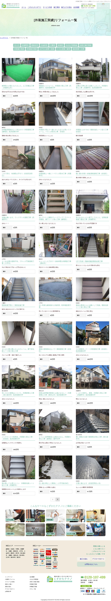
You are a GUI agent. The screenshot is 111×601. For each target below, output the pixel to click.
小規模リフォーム (10, 580)
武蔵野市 (25, 45)
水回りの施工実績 (34, 582)
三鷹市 (52, 45)
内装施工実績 (19, 49)
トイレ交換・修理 (63, 49)
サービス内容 (46, 7)
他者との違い (8, 584)
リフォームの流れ (10, 582)
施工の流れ (84, 559)
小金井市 (44, 45)
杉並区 (60, 45)
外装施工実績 (32, 49)
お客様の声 (8, 592)
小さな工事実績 (71, 45)
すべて (16, 45)
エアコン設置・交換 (47, 49)
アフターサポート (98, 559)
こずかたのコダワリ (34, 7)
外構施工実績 (33, 587)
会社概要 (74, 7)
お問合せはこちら (91, 566)
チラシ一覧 (33, 589)
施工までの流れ (64, 7)
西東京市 (34, 45)
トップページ (8, 577)
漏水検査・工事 (78, 49)
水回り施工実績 (85, 45)
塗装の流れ (8, 587)
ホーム (24, 7)
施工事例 (55, 7)
